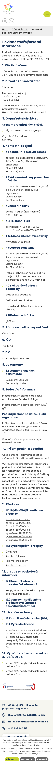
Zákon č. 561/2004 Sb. (18, 519)
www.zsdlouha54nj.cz (18, 241)
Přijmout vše (12, 759)
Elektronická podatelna (18, 294)
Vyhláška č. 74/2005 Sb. (19, 536)
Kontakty (7, 139)
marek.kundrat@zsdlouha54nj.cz (24, 306)
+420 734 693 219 (33, 230)
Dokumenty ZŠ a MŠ (17, 380)
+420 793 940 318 (17, 728)
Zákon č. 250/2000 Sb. (18, 529)
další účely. (36, 745)
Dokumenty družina (16, 383)
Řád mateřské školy (17, 560)
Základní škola (20, 29)
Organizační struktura (14, 136)
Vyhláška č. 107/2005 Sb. (19, 540)
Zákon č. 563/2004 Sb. (18, 522)
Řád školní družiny (16, 565)
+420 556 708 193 (29, 226)
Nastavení (42, 759)
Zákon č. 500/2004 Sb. (18, 526)
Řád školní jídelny (15, 556)
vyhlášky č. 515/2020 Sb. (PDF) (34, 59)
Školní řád (11, 551)
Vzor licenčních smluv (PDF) (29, 618)
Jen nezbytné (27, 759)
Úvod (5, 29)
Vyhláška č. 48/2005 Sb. (19, 533)
